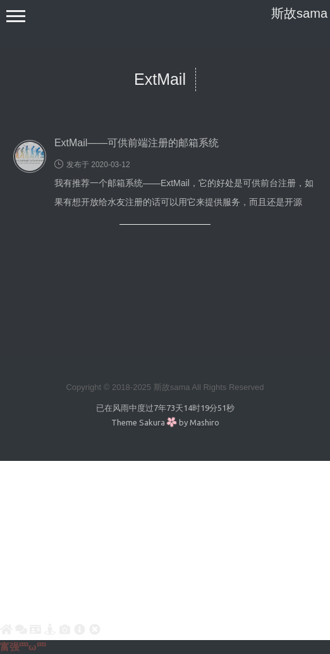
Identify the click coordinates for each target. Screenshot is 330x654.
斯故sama (299, 13)
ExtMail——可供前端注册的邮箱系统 (136, 142)
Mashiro (204, 422)
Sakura (152, 422)
